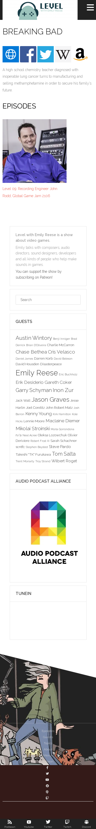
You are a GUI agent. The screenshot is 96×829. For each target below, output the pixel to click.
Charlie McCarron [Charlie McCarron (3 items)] (60, 345)
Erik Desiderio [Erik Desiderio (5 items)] (30, 382)
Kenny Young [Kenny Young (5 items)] (38, 413)
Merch (48, 755)
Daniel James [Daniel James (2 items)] (24, 358)
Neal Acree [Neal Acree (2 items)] (30, 435)
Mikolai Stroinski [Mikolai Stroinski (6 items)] (33, 428)
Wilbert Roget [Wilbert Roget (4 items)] (64, 460)
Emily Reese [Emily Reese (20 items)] (37, 372)
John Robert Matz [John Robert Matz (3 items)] (59, 407)
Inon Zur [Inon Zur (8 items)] (63, 390)
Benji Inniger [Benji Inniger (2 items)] (61, 338)
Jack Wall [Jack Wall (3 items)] (23, 400)
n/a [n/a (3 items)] (19, 435)
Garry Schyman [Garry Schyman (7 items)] (34, 390)
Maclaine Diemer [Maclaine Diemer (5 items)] (63, 420)
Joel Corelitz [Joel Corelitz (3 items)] (35, 407)
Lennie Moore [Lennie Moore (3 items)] (34, 421)
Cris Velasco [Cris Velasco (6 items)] (61, 352)
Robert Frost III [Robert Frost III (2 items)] (39, 440)
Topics (48, 743)
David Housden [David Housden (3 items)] (27, 364)
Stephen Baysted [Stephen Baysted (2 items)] (37, 447)
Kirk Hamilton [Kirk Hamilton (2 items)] (62, 414)
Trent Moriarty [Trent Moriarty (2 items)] (25, 461)
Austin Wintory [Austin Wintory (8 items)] (34, 338)
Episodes (48, 731)
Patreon (48, 761)
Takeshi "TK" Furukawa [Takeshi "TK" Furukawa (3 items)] (33, 454)
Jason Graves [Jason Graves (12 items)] (50, 399)
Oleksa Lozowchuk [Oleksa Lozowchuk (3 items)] (52, 435)
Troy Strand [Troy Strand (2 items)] (42, 461)
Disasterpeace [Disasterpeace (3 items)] (51, 364)
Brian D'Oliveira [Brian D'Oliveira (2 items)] (36, 345)
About (48, 749)
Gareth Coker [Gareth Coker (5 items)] (58, 382)
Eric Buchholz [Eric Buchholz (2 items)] (68, 374)
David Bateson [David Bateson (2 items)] (63, 358)
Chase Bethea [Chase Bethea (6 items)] (31, 352)
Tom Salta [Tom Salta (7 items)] (64, 454)
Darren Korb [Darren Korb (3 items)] (43, 358)
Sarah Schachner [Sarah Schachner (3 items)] (63, 441)
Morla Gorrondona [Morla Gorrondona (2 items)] (62, 429)
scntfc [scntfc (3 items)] (20, 447)
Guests (48, 737)
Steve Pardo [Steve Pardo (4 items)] (60, 446)
